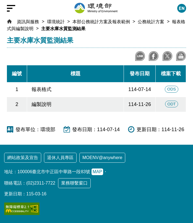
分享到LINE (140, 56)
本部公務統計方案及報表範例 (101, 21)
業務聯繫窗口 (74, 183)
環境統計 (56, 21)
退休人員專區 (60, 157)
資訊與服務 (28, 21)
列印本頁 (181, 56)
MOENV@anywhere (102, 157)
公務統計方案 (151, 21)
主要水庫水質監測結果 (63, 28)
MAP (97, 171)
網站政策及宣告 (22, 157)
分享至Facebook (153, 56)
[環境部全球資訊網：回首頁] (96, 8)
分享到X (167, 56)
